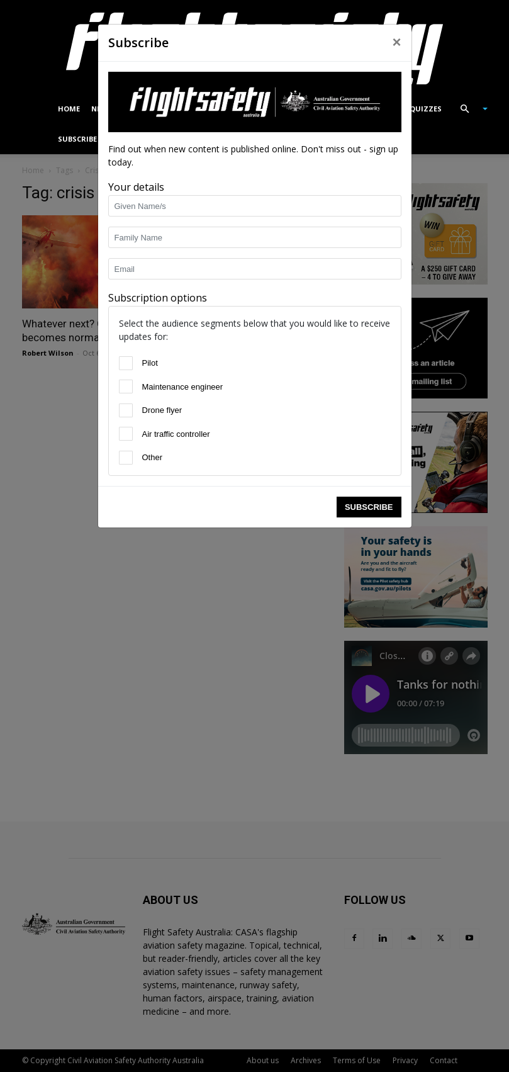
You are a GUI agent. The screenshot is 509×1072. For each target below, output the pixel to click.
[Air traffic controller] (126, 434)
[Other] (126, 458)
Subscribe (369, 507)
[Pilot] (126, 363)
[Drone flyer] (126, 410)
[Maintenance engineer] (126, 386)
